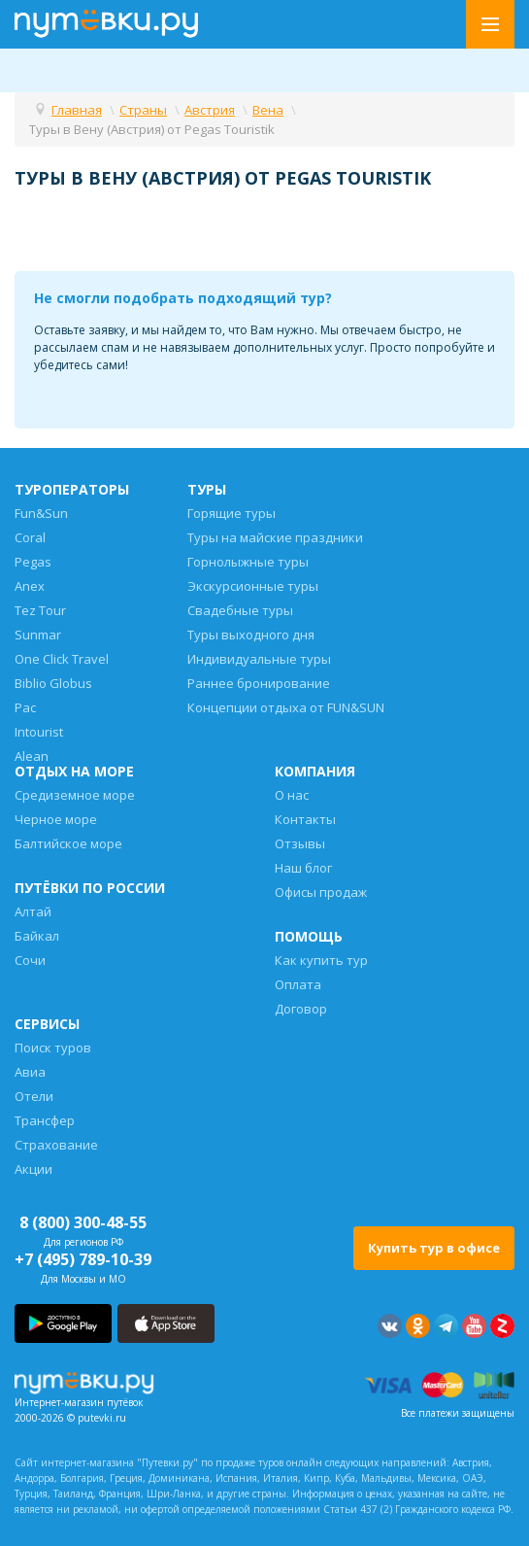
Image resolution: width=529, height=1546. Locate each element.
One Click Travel (62, 659)
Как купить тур (321, 960)
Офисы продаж (321, 892)
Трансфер (45, 1120)
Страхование (56, 1144)
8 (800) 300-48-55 (83, 1222)
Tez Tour (40, 610)
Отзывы (300, 843)
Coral (30, 537)
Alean (32, 756)
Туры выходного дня (250, 634)
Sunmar (38, 634)
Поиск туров (53, 1047)
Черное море (56, 819)
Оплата (298, 984)
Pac (25, 707)
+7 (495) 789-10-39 (83, 1259)
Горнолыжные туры (248, 561)
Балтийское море (68, 843)
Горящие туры (231, 513)
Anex (30, 586)
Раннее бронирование (258, 683)
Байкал (37, 936)
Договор (301, 1008)
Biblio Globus (53, 683)
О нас (292, 795)
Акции (33, 1169)
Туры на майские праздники (275, 537)
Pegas (33, 561)
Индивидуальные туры (259, 659)
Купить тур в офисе (434, 1247)
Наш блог (303, 867)
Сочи (30, 960)
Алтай (33, 911)
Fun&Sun (41, 513)
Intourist (39, 731)
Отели (34, 1096)
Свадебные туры (240, 610)
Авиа (30, 1072)
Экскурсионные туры (252, 586)
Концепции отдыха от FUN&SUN (285, 707)
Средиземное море (75, 795)
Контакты (305, 819)
